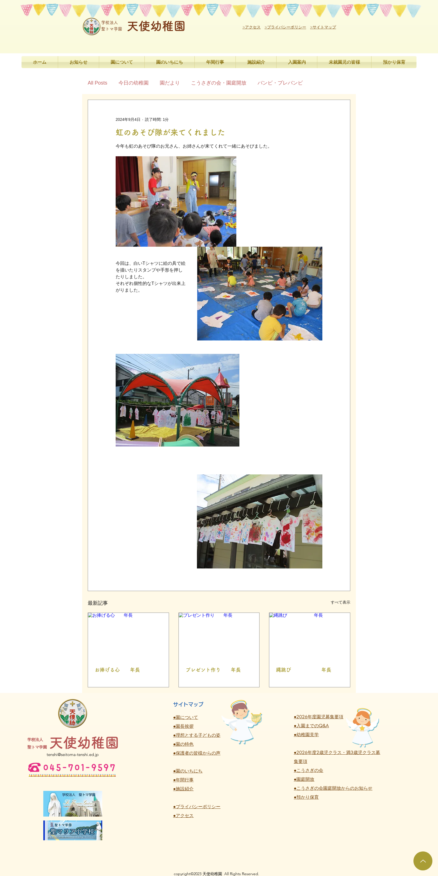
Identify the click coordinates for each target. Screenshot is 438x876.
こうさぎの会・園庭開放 (218, 83)
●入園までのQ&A (311, 726)
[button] (121, 62)
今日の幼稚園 (133, 83)
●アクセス (183, 816)
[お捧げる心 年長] (128, 635)
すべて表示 (340, 602)
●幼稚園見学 (306, 735)
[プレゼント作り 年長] (219, 635)
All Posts (97, 83)
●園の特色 (183, 744)
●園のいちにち (188, 771)
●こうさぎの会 (308, 770)
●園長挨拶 (183, 726)
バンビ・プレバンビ (280, 83)
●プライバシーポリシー (197, 807)
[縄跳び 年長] (309, 635)
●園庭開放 (304, 779)
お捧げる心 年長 (117, 669)
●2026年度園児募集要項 (319, 717)
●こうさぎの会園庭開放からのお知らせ (333, 788)
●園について (185, 717)
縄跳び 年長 (303, 669)
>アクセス (251, 27)
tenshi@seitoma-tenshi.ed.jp (73, 754)
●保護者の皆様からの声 (197, 753)
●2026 (301, 752)
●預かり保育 (306, 797)
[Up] (422, 860)
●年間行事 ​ (183, 780)
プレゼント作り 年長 (213, 669)
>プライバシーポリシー (285, 27)
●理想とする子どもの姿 (197, 735)
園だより (170, 83)
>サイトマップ (323, 27)
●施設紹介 (183, 789)
